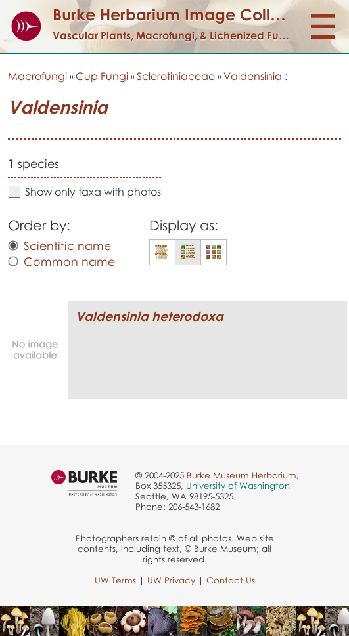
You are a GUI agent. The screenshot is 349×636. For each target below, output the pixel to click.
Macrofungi (37, 76)
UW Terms (115, 580)
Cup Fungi (102, 76)
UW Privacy (171, 580)
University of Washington (238, 485)
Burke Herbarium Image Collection (185, 14)
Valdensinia (252, 76)
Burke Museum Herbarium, (243, 475)
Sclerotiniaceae (176, 76)
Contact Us (230, 580)
